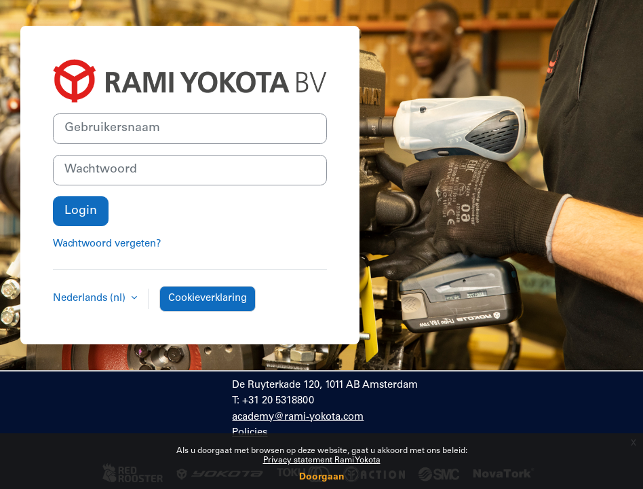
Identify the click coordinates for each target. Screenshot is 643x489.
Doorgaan (322, 477)
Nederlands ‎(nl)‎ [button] (90, 298)
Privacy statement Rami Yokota (322, 460)
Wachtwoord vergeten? (107, 244)
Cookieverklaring (207, 298)
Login (80, 211)
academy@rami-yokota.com (298, 417)
